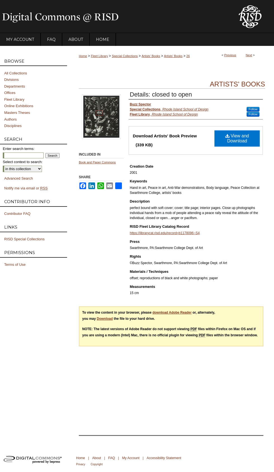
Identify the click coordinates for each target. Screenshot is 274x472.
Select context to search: (22, 162)
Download (105, 319)
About (96, 458)
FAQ (111, 458)
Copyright (97, 464)
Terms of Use (15, 264)
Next (249, 55)
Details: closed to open (161, 94)
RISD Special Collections (24, 239)
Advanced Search (18, 178)
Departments (14, 86)
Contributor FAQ (17, 214)
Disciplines (13, 126)
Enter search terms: (18, 149)
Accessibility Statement (164, 458)
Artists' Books (151, 56)
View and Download (237, 138)
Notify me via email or (26, 188)
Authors (10, 119)
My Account (131, 458)
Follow (253, 109)
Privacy (80, 464)
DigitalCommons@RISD (114, 16)
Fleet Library (99, 56)
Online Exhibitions (18, 106)
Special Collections (125, 56)
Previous (230, 55)
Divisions (11, 80)
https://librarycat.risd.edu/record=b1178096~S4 (165, 233)
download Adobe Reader (172, 312)
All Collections (15, 73)
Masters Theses (17, 113)
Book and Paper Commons (97, 162)
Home (83, 56)
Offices (9, 93)
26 (188, 56)
